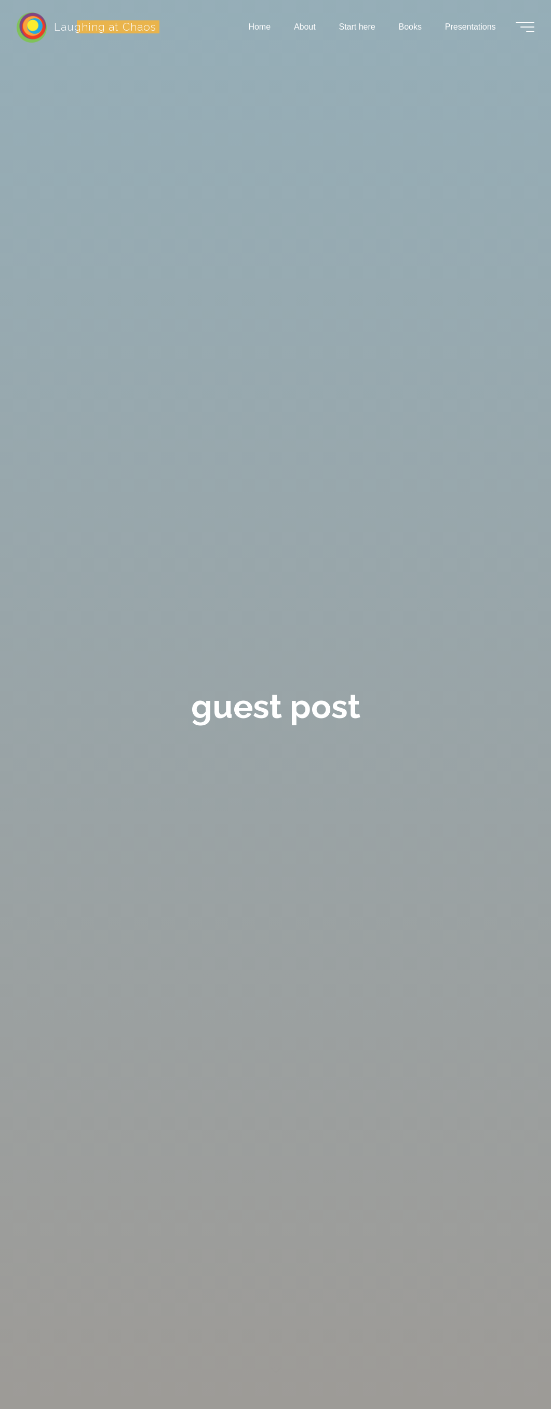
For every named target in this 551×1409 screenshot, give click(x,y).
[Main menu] (525, 27)
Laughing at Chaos (105, 26)
